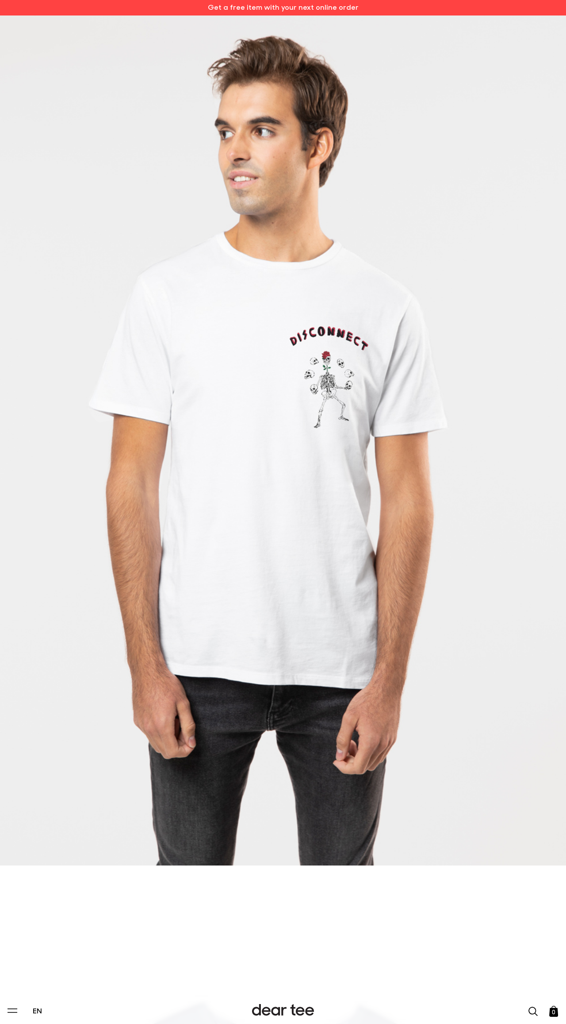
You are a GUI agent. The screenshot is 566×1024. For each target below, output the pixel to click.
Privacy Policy (198, 957)
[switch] (391, 977)
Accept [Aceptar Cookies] (277, 1007)
